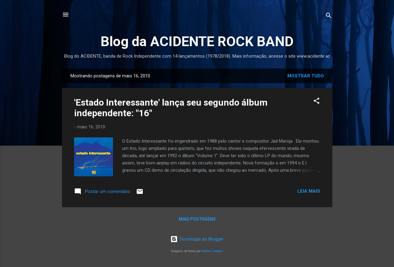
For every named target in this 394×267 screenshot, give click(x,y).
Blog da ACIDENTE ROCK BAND (197, 41)
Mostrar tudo (305, 76)
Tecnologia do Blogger (197, 239)
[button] (316, 101)
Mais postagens (197, 219)
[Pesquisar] (328, 16)
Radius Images (212, 251)
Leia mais (308, 191)
